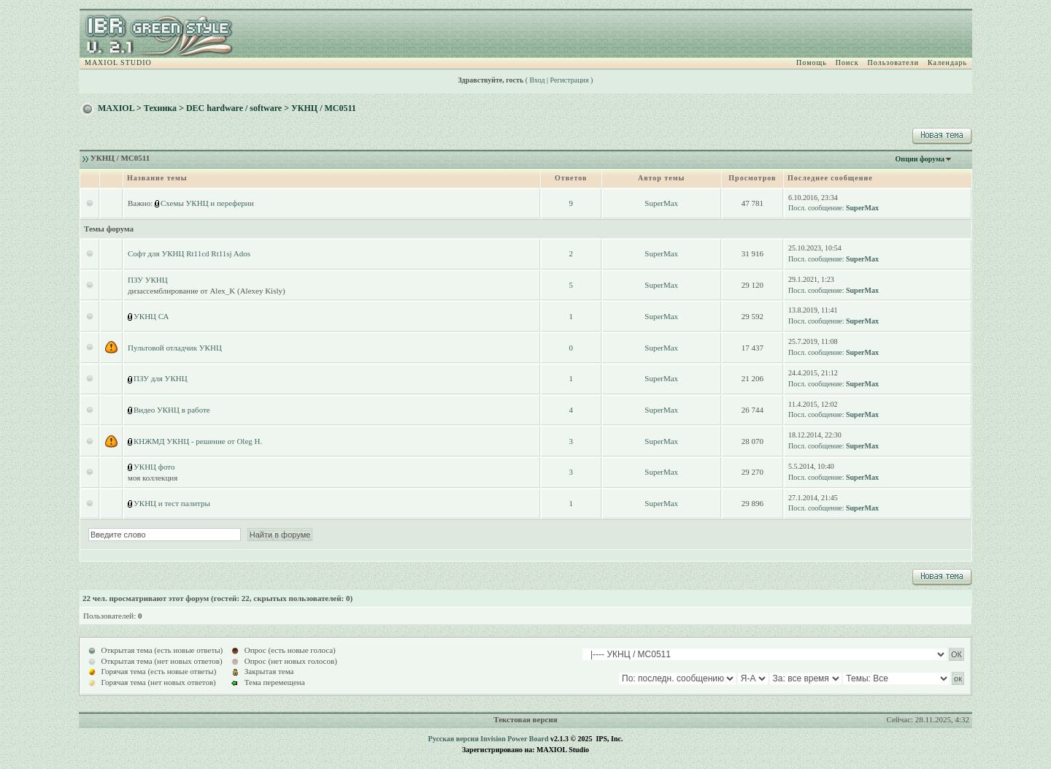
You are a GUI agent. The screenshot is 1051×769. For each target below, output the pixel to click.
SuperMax (661, 203)
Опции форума (920, 159)
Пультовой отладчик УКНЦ (175, 347)
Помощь (811, 62)
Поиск (847, 62)
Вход (537, 80)
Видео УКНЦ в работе (172, 409)
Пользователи (893, 62)
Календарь (947, 62)
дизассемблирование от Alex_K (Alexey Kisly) (206, 290)
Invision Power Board (514, 739)
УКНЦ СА (151, 316)
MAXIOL (116, 108)
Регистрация (569, 80)
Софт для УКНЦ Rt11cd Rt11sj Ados (189, 253)
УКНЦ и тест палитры (172, 503)
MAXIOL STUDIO (118, 62)
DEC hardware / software (234, 108)
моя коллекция (152, 477)
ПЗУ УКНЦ (148, 279)
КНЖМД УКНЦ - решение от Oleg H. (198, 441)
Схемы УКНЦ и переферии (207, 203)
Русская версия (453, 739)
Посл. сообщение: (816, 208)
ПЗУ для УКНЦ (161, 378)
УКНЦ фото (154, 466)
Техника (160, 108)
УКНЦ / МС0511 (323, 108)
